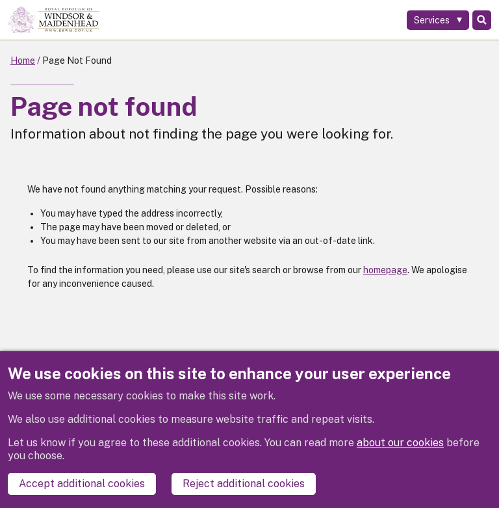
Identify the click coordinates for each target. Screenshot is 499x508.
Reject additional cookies (244, 483)
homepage (385, 270)
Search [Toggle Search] (481, 20)
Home (22, 60)
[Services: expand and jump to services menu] (438, 20)
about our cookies (400, 442)
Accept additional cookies (82, 483)
